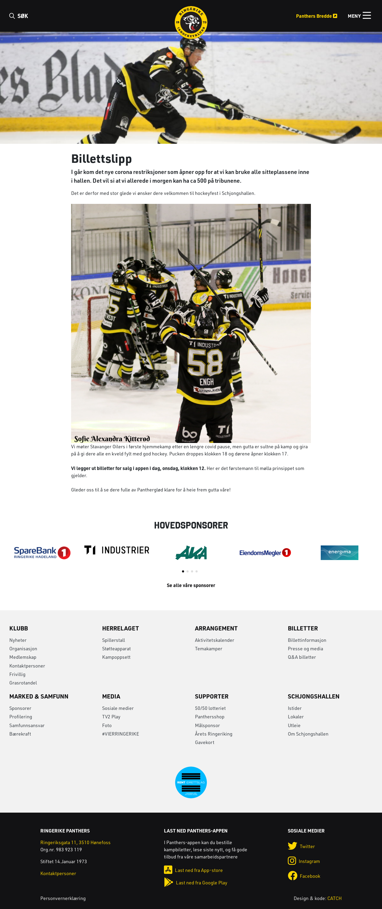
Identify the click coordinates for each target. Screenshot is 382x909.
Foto (107, 725)
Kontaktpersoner (27, 666)
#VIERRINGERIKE (120, 734)
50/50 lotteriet (210, 708)
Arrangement (216, 628)
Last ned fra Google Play (195, 882)
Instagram (304, 861)
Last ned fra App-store (193, 870)
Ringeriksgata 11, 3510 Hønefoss (75, 842)
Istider (295, 708)
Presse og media (305, 648)
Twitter (301, 846)
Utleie (294, 725)
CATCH (334, 898)
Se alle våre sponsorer (191, 585)
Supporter (211, 696)
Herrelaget (120, 628)
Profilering (20, 716)
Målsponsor (207, 725)
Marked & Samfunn (38, 696)
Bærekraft (20, 734)
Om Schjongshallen (308, 734)
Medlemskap (22, 657)
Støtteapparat (116, 648)
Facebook (304, 876)
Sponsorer (20, 708)
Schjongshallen (314, 696)
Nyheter (18, 640)
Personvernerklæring (63, 898)
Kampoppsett (116, 657)
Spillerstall (113, 640)
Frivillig (17, 674)
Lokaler (296, 716)
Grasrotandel (23, 683)
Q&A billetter (302, 657)
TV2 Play (111, 716)
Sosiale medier (118, 708)
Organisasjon (23, 648)
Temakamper (208, 648)
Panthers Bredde (316, 16)
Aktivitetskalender (214, 640)
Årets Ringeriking (213, 734)
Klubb (18, 628)
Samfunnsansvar (27, 725)
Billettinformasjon (307, 640)
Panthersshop (209, 716)
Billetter (303, 628)
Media (111, 696)
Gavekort (204, 742)
